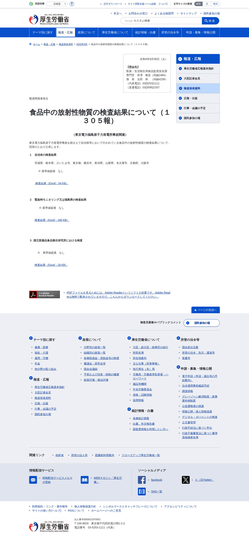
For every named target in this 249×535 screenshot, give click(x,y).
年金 (37, 360)
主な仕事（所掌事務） (146, 360)
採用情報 (138, 396)
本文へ (118, 13)
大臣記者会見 (192, 78)
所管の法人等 (79, 449)
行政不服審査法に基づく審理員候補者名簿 (199, 429)
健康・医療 (41, 343)
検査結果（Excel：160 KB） (52, 220)
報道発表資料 (192, 88)
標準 (198, 4)
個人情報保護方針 (85, 500)
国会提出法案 (190, 343)
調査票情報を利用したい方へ (150, 423)
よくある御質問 (164, 13)
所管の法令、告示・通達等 (198, 349)
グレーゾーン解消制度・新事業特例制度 (199, 392)
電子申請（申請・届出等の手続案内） (199, 372)
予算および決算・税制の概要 (101, 370)
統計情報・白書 (144, 405)
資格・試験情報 (142, 391)
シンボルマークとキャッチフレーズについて (130, 500)
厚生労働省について (147, 337)
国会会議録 (90, 365)
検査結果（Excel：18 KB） (51, 264)
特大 (215, 4)
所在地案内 (139, 354)
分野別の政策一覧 (95, 343)
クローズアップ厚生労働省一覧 (141, 449)
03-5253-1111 (96, 521)
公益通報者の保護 (193, 400)
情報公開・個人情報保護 (197, 405)
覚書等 (186, 354)
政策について (93, 337)
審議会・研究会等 (95, 360)
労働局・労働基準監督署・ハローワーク (150, 373)
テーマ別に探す (45, 337)
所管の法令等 (191, 337)
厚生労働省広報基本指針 (199, 68)
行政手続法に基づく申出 (197, 421)
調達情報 (187, 385)
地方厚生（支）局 (144, 365)
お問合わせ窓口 (138, 13)
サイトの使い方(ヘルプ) (46, 504)
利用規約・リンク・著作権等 (50, 500)
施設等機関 (139, 380)
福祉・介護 (41, 349)
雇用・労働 (41, 354)
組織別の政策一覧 (95, 349)
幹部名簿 (138, 349)
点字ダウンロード (112, 4)
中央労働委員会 (142, 385)
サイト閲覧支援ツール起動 (142, 4)
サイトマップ (188, 13)
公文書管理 (189, 416)
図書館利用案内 (104, 449)
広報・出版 (190, 98)
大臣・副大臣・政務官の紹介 (150, 343)
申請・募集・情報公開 (197, 363)
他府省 (59, 449)
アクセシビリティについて (180, 500)
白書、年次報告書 (144, 417)
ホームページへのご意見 (106, 504)
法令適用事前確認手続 (195, 379)
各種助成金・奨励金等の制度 (101, 354)
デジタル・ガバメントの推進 (199, 410)
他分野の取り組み (45, 365)
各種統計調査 (141, 412)
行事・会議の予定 (195, 108)
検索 (213, 20)
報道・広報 (192, 59)
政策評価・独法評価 (96, 376)
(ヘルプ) (163, 4)
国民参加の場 (211, 13)
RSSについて (76, 504)
